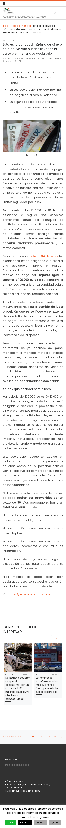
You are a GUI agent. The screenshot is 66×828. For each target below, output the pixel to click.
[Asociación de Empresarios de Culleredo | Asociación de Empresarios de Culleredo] (8, 10)
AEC (9, 58)
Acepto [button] (10, 822)
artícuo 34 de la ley (44, 256)
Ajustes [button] (55, 822)
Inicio (6, 25)
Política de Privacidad (17, 764)
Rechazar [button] (25, 822)
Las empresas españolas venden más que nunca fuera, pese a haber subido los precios (47, 685)
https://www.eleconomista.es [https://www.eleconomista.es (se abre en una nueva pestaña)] (30, 594)
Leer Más (40, 822)
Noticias (15, 25)
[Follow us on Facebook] (4, 3)
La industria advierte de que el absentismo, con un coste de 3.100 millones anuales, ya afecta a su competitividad (17, 688)
